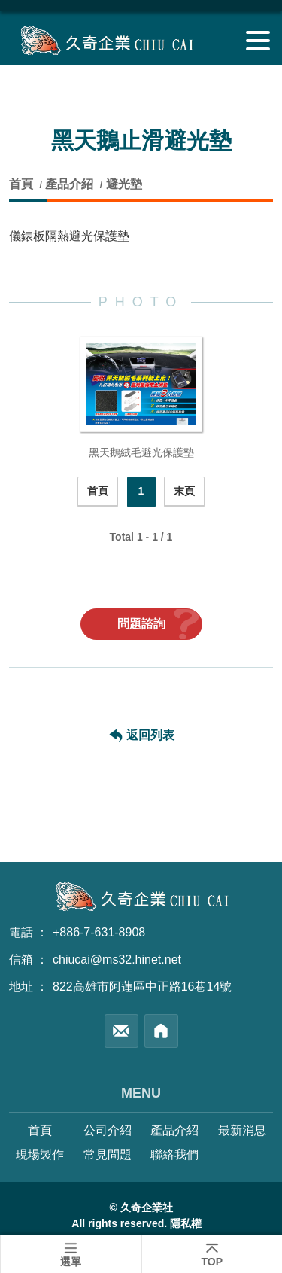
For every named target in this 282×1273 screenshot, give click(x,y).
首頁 (22, 184)
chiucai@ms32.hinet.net (117, 959)
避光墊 (124, 184)
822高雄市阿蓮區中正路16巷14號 (142, 986)
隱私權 (186, 1223)
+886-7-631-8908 (99, 932)
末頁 (184, 491)
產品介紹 (69, 184)
